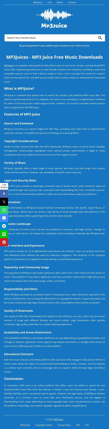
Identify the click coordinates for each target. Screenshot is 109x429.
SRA (78, 424)
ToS (87, 424)
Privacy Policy (64, 424)
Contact (72, 2)
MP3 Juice (25, 424)
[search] (100, 38)
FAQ (49, 2)
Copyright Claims (43, 424)
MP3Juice (37, 2)
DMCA (60, 2)
